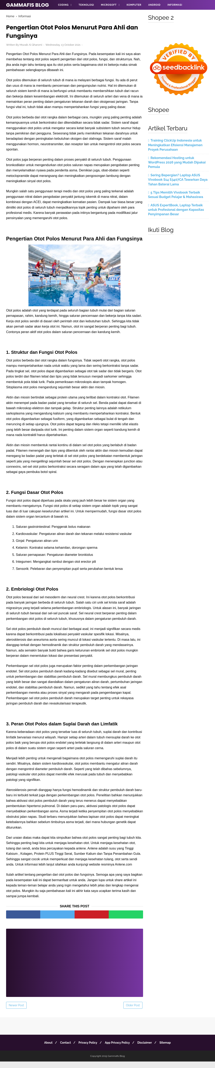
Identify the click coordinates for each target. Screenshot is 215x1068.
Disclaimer (146, 1049)
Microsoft (109, 4)
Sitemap (168, 1049)
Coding (63, 4)
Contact (63, 1049)
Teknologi (86, 4)
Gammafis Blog (27, 5)
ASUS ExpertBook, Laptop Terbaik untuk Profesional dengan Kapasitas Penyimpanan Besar (176, 209)
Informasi (174, 4)
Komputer (134, 4)
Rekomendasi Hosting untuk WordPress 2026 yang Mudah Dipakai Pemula (177, 162)
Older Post (133, 1011)
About (45, 1049)
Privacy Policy (87, 1049)
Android (154, 4)
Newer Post (16, 1011)
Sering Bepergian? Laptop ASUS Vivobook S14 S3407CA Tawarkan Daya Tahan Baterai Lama (178, 179)
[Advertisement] (74, 966)
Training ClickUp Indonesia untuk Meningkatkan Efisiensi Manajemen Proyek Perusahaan (175, 145)
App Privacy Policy (117, 1049)
